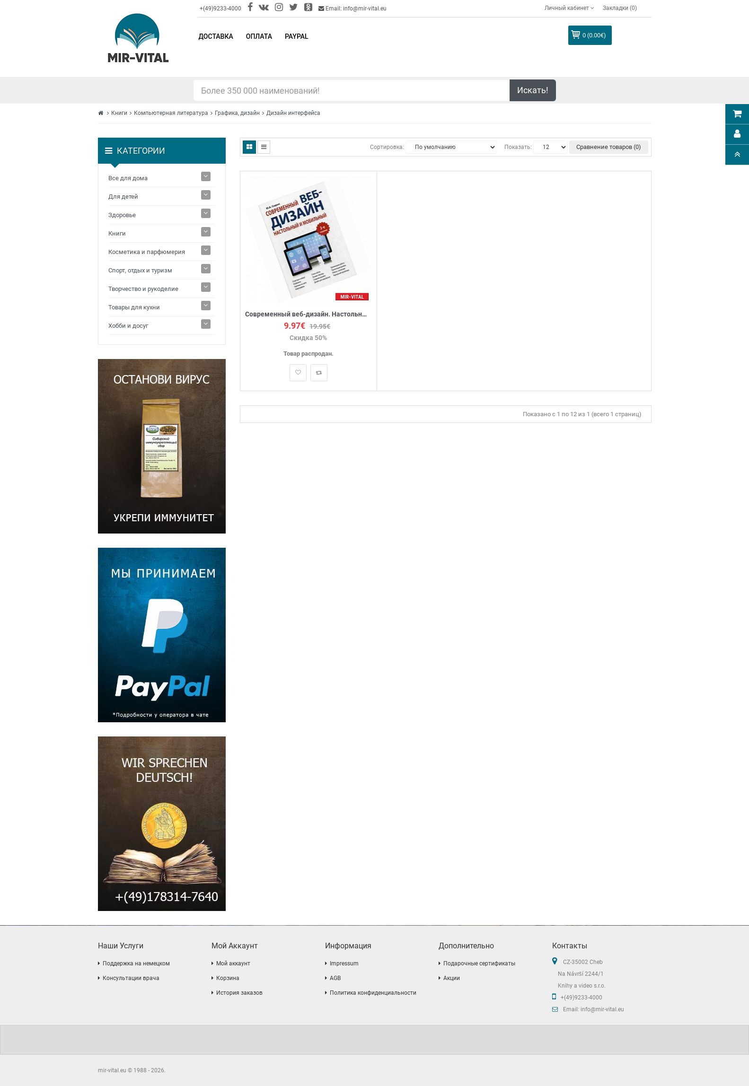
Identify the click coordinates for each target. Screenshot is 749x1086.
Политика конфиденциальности (373, 993)
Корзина (227, 978)
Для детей (123, 196)
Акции (451, 978)
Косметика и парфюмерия (146, 251)
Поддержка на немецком (136, 963)
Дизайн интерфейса (293, 113)
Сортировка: (387, 147)
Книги (119, 113)
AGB (335, 978)
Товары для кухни (134, 307)
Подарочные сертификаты (479, 963)
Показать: (518, 147)
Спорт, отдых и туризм (140, 270)
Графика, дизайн (237, 113)
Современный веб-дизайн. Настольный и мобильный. (308, 314)
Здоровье (122, 215)
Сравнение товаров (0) (608, 146)
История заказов (239, 993)
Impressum (344, 963)
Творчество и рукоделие (143, 288)
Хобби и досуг (128, 325)
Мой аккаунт (233, 963)
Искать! (532, 90)
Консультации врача (131, 978)
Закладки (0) (620, 8)
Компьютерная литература (171, 113)
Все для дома (128, 178)
